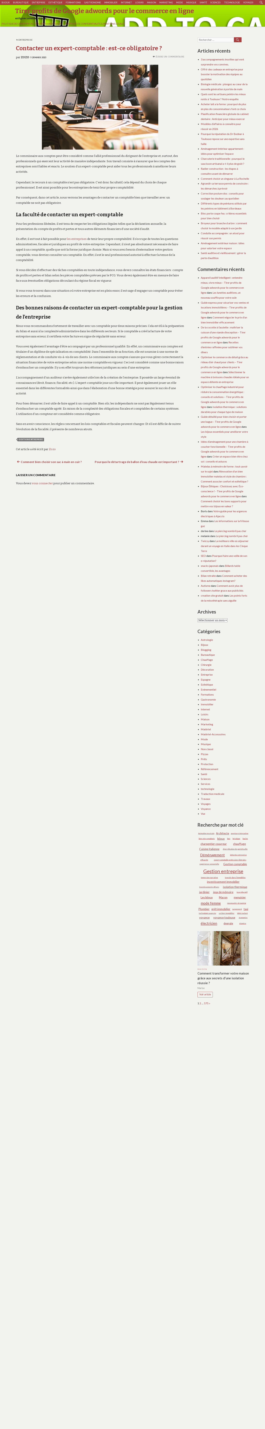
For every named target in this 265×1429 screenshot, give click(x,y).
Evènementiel (208, 689)
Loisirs (139, 2)
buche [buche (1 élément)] (245, 838)
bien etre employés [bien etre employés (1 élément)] (207, 838)
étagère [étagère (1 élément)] (242, 923)
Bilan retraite (208, 575)
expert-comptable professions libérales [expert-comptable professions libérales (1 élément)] (230, 860)
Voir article (205, 994)
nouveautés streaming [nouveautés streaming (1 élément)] (236, 903)
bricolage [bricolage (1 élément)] (236, 838)
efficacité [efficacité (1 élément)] (204, 860)
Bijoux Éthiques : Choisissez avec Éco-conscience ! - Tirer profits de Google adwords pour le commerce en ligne (222, 491)
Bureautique (21, 2)
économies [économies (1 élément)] (243, 917)
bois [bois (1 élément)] (228, 838)
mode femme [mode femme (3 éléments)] (211, 903)
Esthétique (55, 2)
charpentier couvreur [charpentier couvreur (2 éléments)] (213, 844)
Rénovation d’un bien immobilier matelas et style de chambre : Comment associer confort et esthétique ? (224, 476)
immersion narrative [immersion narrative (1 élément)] (209, 877)
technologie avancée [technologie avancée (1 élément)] (207, 913)
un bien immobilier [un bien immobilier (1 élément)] (226, 913)
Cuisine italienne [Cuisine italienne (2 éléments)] (209, 849)
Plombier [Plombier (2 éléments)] (204, 909)
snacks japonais (210, 565)
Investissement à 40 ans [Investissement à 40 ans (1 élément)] (209, 887)
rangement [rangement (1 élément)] (237, 909)
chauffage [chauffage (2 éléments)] (239, 844)
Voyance (206, 808)
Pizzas (204, 754)
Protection (207, 764)
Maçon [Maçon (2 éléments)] (223, 897)
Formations (73, 2)
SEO (203, 555)
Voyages (248, 2)
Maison (151, 2)
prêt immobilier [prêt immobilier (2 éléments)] (220, 909)
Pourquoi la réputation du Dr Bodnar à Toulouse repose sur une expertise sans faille (223, 138)
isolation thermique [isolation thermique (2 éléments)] (235, 887)
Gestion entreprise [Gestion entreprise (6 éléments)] (223, 871)
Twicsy (205, 540)
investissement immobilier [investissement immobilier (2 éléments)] (223, 882)
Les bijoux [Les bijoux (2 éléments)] (207, 897)
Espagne (205, 679)
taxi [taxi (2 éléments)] (246, 909)
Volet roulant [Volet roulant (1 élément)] (242, 913)
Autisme (205, 585)
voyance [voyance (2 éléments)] (204, 917)
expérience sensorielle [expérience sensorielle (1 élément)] (209, 864)
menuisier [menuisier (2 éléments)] (240, 897)
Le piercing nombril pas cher (230, 531)
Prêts (204, 759)
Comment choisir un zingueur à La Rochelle (225, 178)
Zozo (25, 57)
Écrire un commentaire (170, 56)
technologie (232, 2)
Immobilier (110, 2)
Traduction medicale (212, 793)
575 (206, 1003)
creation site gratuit (212, 595)
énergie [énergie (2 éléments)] (228, 923)
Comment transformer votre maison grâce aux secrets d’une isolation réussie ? (223, 978)
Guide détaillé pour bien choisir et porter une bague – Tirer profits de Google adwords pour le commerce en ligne (224, 421)
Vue (203, 813)
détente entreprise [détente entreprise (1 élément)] (238, 855)
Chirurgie (206, 664)
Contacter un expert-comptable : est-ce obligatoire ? (89, 48)
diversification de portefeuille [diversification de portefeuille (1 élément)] (235, 849)
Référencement (209, 769)
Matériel (206, 729)
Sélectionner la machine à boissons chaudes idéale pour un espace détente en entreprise (225, 377)
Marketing (166, 2)
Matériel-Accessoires (213, 734)
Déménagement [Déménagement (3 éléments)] (212, 855)
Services (205, 783)
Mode (179, 2)
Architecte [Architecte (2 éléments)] (222, 833)
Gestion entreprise (31, 439)
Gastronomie (92, 2)
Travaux (205, 798)
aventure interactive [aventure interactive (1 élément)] (239, 833)
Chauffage (207, 659)
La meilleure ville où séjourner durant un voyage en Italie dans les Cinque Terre (225, 545)
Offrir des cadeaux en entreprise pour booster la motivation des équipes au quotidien (222, 74)
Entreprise (38, 2)
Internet (126, 2)
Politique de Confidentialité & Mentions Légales (32, 23)
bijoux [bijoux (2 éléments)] (221, 838)
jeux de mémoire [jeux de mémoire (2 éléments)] (223, 892)
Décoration (207, 669)
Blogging (206, 649)
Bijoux (6, 2)
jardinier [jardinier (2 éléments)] (204, 892)
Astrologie (207, 639)
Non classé (207, 749)
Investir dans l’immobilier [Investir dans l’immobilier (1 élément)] (235, 877)
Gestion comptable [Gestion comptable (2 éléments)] (235, 864)
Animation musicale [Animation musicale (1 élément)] (206, 833)
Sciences (215, 2)
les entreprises (77, 239)
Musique (191, 2)
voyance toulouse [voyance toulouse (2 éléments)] (224, 917)
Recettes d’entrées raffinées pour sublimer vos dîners (222, 347)
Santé (203, 2)
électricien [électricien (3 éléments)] (209, 923)
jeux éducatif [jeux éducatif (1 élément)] (242, 892)
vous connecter (42, 483)
